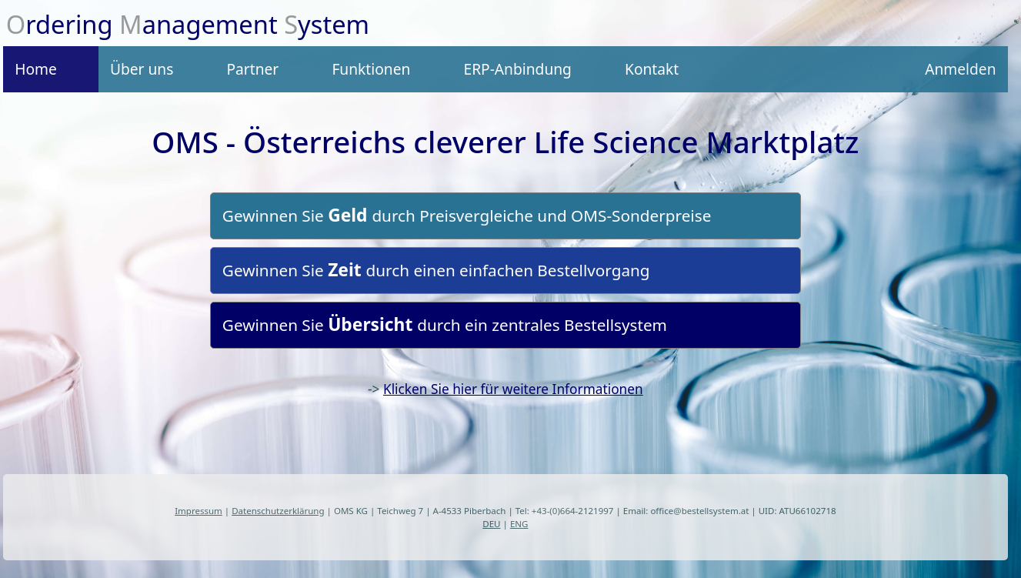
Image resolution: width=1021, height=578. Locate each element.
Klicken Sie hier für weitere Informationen (513, 389)
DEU (491, 524)
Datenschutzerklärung (278, 510)
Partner (252, 68)
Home (36, 68)
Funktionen (371, 68)
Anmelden (960, 68)
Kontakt (652, 68)
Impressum (198, 510)
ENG (519, 524)
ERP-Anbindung (517, 68)
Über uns (141, 68)
